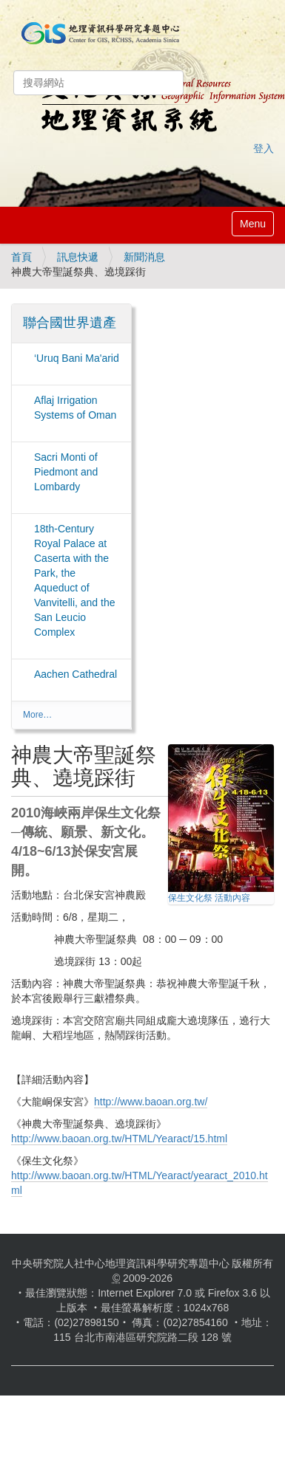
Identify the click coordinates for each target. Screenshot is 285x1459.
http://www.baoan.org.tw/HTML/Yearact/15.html (119, 1138)
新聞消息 (144, 257)
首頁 (21, 257)
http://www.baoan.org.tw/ (150, 1102)
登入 (263, 148)
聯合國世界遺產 (69, 322)
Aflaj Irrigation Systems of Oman (75, 407)
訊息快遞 (77, 257)
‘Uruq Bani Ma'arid (76, 358)
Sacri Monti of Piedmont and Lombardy (66, 471)
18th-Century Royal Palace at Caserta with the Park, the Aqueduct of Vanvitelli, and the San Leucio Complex (74, 580)
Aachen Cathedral (75, 674)
